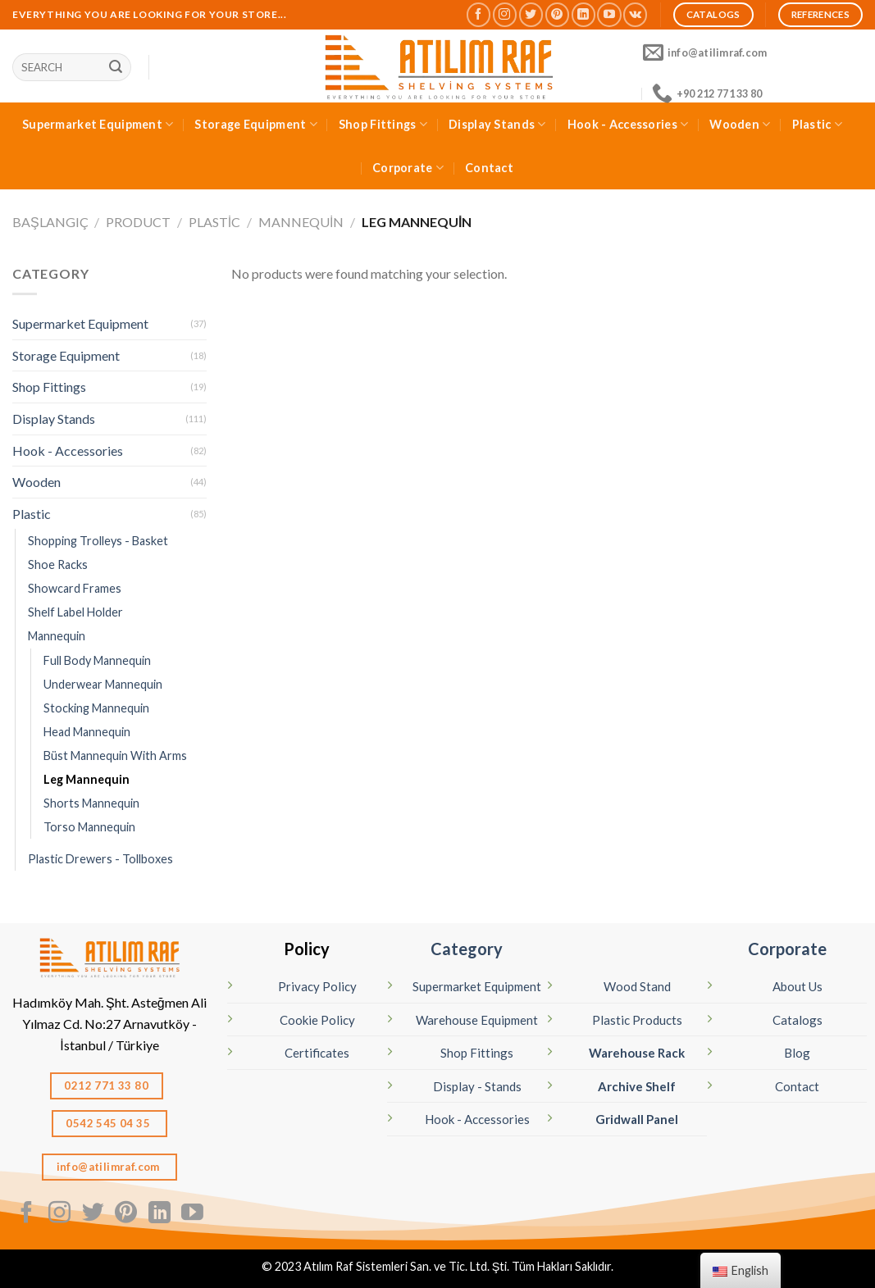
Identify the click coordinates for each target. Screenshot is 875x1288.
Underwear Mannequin (102, 684)
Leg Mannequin (86, 779)
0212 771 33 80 (106, 1085)
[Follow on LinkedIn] (583, 14)
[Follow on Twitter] (531, 14)
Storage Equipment (255, 124)
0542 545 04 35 (109, 1123)
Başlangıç (50, 222)
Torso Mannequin (89, 827)
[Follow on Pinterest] (557, 14)
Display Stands (497, 124)
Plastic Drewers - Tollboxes (100, 859)
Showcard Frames (74, 588)
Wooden (739, 124)
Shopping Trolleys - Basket (98, 541)
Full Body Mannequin (97, 660)
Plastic (817, 124)
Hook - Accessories (628, 124)
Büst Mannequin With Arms (115, 755)
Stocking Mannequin (96, 708)
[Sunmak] (116, 67)
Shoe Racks (58, 564)
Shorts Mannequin (91, 803)
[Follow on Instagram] (505, 14)
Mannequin (301, 222)
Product (138, 222)
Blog (797, 1052)
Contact (489, 168)
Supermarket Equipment (98, 124)
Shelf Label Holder (75, 612)
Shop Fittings (383, 124)
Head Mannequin (86, 732)
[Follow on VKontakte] (635, 14)
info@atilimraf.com (110, 1166)
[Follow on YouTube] (609, 14)
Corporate (408, 167)
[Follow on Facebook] (478, 14)
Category (467, 948)
